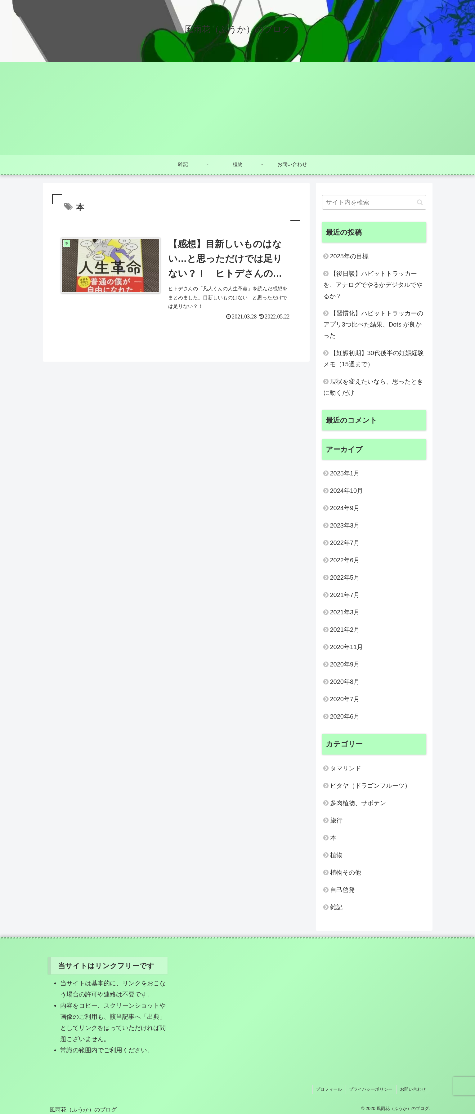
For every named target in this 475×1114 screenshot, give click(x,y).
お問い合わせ (414, 1088)
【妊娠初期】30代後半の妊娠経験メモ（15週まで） (373, 359)
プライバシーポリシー (372, 1088)
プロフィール (331, 1088)
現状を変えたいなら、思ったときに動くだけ (373, 387)
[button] (420, 202)
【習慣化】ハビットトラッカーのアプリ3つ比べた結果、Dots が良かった (373, 324)
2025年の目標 (349, 256)
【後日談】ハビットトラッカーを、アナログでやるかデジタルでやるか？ (373, 284)
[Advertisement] (238, 108)
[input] (374, 202)
